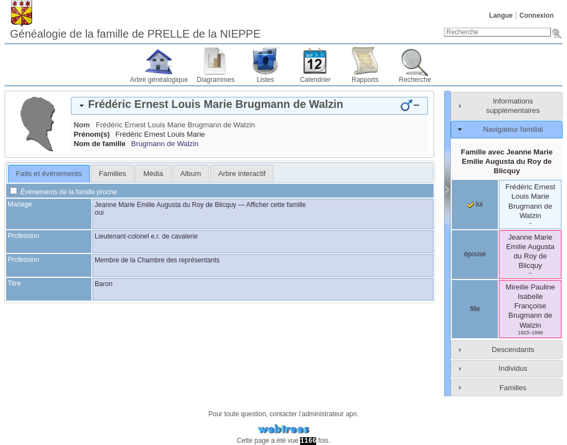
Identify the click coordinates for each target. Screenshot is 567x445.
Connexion (536, 15)
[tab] (249, 106)
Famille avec (507, 161)
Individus (512, 368)
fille (475, 309)
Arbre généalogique (159, 80)
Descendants (513, 349)
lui (474, 204)
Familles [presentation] (112, 173)
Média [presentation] (153, 173)
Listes (265, 80)
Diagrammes (215, 80)
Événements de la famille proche (63, 192)
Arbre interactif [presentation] (242, 173)
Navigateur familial (513, 129)
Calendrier (315, 80)
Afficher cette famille (276, 205)
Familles (513, 388)
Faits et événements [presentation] (49, 173)
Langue (501, 15)
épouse (475, 254)
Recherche (415, 80)
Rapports (365, 80)
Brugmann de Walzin (165, 143)
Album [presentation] (191, 173)
